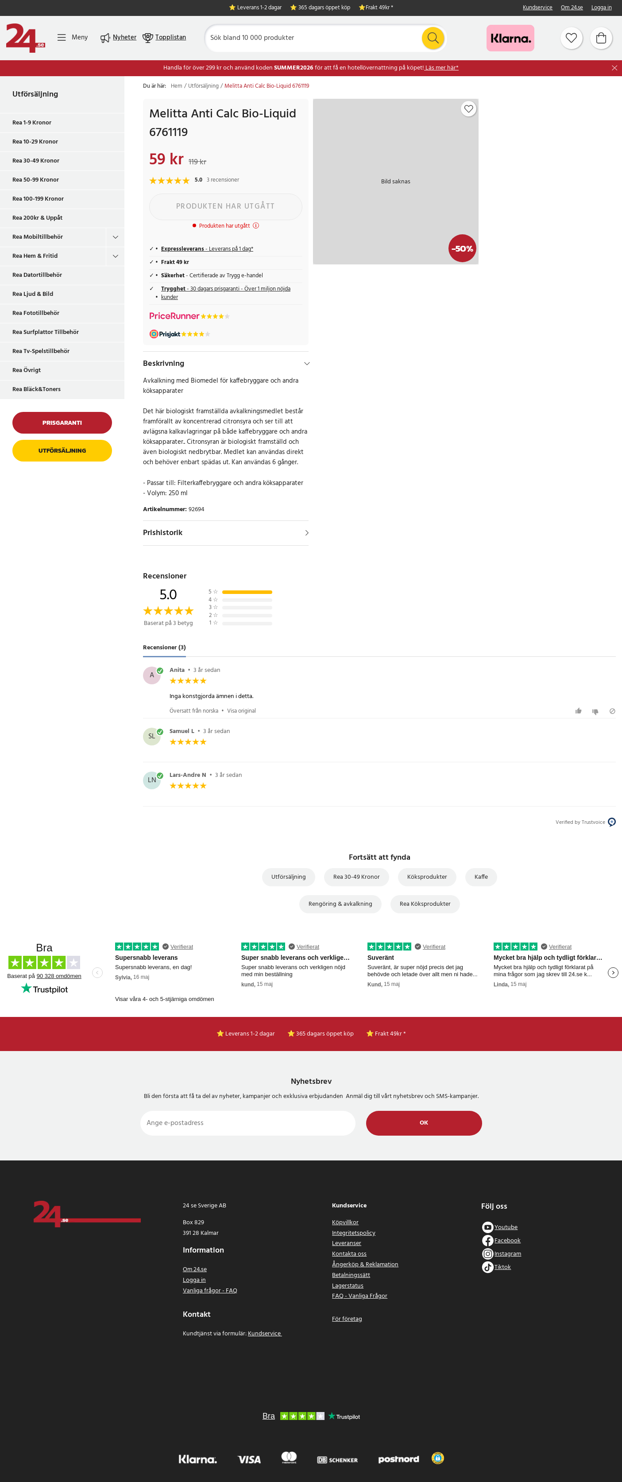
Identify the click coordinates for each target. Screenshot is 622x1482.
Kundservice (537, 8)
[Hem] (25, 38)
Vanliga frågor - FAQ (210, 1291)
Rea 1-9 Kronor (31, 123)
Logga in (601, 8)
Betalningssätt (351, 1275)
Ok (424, 1123)
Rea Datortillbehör (37, 275)
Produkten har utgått (225, 207)
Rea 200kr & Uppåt (37, 218)
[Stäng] (615, 68)
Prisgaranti (62, 422)
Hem (176, 86)
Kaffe (481, 877)
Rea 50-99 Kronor (35, 180)
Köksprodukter (427, 877)
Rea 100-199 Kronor (38, 199)
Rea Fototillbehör (35, 313)
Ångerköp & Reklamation (365, 1265)
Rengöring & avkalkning (340, 904)
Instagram (508, 1254)
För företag (347, 1319)
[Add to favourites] (468, 109)
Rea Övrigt (26, 370)
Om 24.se (572, 8)
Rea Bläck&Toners (36, 389)
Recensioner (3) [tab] (164, 648)
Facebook (508, 1241)
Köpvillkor (345, 1223)
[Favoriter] (571, 38)
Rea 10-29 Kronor (35, 142)
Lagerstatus (347, 1286)
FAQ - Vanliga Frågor (359, 1296)
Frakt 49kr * (379, 8)
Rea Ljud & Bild (32, 294)
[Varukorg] (601, 38)
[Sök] (325, 38)
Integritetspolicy (353, 1233)
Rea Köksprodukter (425, 904)
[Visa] (307, 533)
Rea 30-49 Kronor (35, 161)
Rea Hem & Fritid (35, 256)
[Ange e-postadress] (248, 1123)
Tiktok (503, 1267)
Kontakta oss (349, 1254)
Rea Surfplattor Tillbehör (45, 332)
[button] (438, 1458)
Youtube (506, 1227)
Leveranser (346, 1243)
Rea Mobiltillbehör (37, 237)
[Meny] (73, 38)
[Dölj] (307, 364)
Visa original (241, 711)
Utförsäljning (35, 94)
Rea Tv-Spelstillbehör (41, 351)
